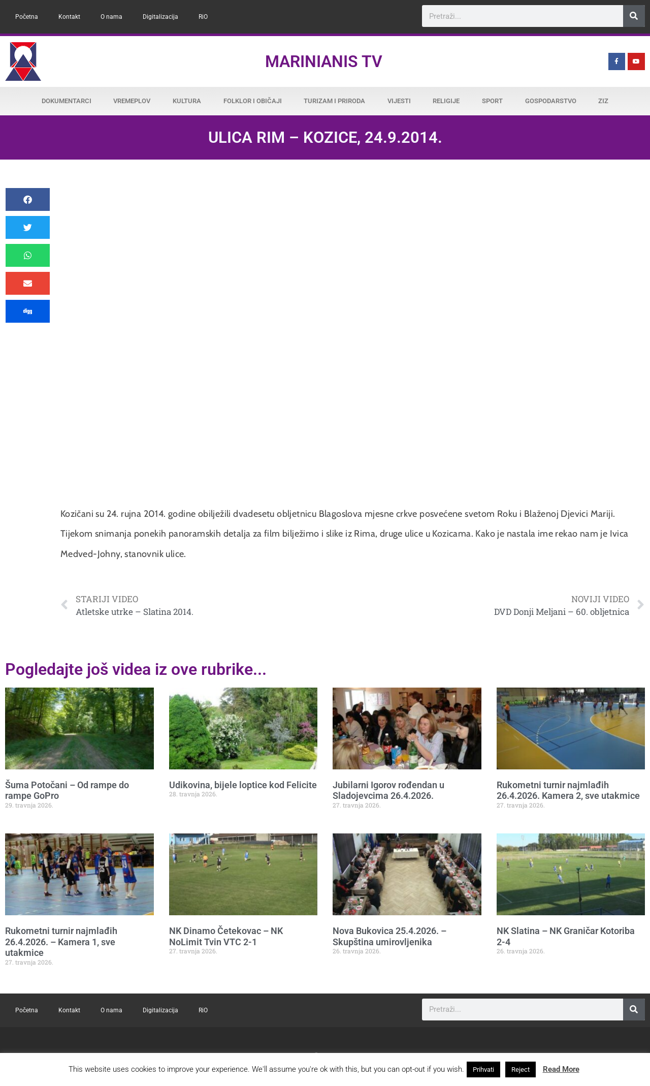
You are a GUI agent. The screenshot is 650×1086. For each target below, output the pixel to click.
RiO (203, 16)
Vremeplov (131, 101)
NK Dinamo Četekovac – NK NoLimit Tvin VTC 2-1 (226, 936)
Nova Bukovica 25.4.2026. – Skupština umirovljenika (389, 936)
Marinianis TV (323, 61)
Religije (446, 101)
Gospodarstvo (550, 101)
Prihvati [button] (483, 1069)
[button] (28, 199)
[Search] (634, 16)
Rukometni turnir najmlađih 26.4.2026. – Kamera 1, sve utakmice (61, 941)
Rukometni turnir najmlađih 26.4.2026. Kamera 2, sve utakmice (568, 790)
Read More (561, 1069)
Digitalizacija (160, 16)
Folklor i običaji (252, 101)
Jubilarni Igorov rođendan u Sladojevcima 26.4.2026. (388, 790)
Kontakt (69, 16)
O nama (111, 16)
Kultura (187, 101)
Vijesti (399, 101)
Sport (492, 101)
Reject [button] (520, 1069)
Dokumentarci (66, 101)
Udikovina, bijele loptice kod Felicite (243, 785)
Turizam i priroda (334, 101)
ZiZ (603, 101)
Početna (26, 16)
